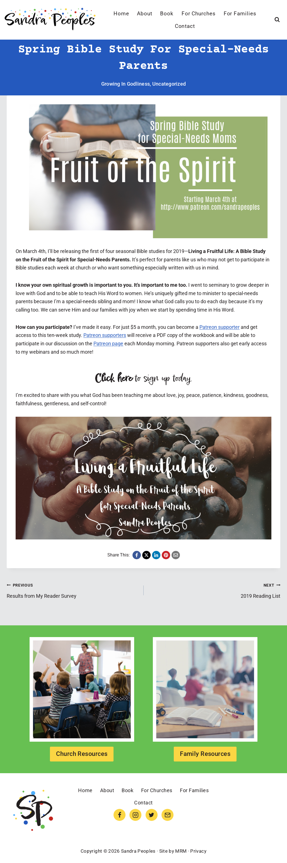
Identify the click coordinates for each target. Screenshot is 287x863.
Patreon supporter (219, 327)
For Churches (199, 13)
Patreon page (108, 343)
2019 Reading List (215, 590)
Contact (185, 26)
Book (166, 13)
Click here (113, 378)
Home (121, 13)
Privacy (198, 851)
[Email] (167, 815)
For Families (240, 13)
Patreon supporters (104, 335)
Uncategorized (169, 84)
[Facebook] (120, 815)
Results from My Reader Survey (73, 590)
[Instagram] (135, 815)
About (144, 13)
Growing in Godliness (125, 84)
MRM (181, 851)
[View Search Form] (277, 20)
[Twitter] (152, 815)
